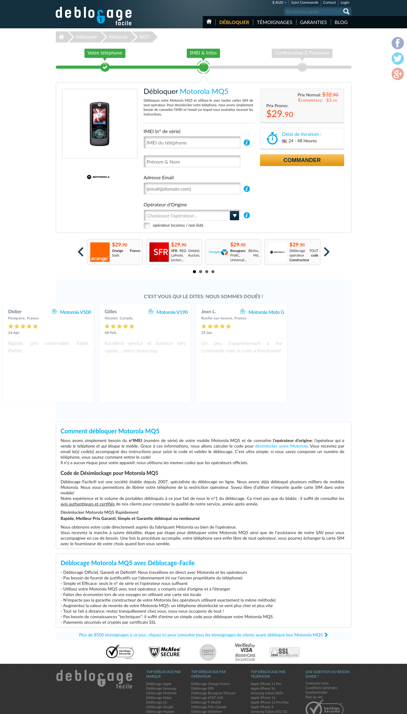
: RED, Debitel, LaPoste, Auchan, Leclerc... (185, 255)
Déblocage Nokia (159, 665)
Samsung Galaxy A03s (267, 660)
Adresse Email (159, 177)
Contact (329, 2)
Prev (80, 252)
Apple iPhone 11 (263, 683)
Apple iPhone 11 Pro (266, 651)
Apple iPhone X (262, 674)
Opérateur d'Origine (165, 204)
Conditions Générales (321, 655)
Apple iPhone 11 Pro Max (270, 669)
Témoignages (274, 22)
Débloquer (234, 22)
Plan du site (314, 664)
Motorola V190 (230, 312)
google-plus (347, 706)
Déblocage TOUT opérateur (304, 255)
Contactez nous (317, 650)
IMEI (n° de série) (162, 131)
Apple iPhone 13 (263, 665)
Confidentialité (317, 659)
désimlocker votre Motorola (281, 413)
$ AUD (277, 2)
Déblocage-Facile (94, 16)
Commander (302, 160)
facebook (322, 706)
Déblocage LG (156, 669)
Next (327, 252)
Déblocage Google (160, 674)
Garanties (313, 22)
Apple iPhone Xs (263, 655)
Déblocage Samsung (161, 655)
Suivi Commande (304, 2)
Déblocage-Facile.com (94, 646)
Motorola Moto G (325, 312)
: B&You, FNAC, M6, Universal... (244, 255)
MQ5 (144, 37)
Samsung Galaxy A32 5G (269, 678)
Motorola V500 (134, 312)
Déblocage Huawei (160, 678)
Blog (341, 22)
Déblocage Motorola (161, 660)
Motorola (118, 37)
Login (344, 2)
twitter (334, 706)
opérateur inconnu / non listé (178, 225)
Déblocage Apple (159, 651)
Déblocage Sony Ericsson (164, 683)
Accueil (209, 21)
